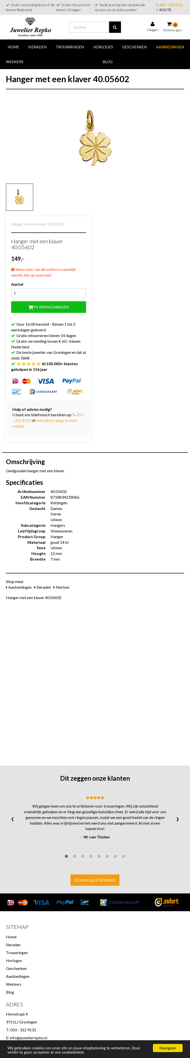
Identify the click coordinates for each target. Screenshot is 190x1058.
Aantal (17, 284)
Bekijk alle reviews (95, 880)
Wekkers (15, 61)
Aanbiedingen (170, 47)
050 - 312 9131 (169, 5)
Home (13, 47)
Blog (108, 61)
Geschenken (134, 47)
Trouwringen (70, 47)
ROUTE (165, 10)
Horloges (103, 47)
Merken (61, 587)
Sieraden (37, 47)
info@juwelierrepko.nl (28, 1037)
